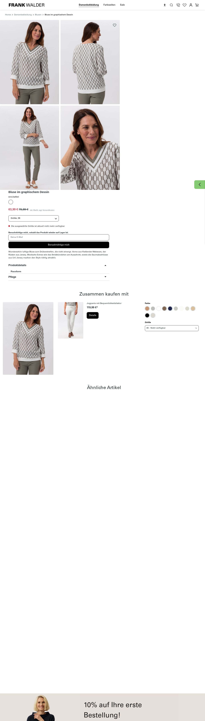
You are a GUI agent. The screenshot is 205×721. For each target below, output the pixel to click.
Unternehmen (138, 678)
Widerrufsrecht (98, 687)
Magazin (62, 694)
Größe (148, 232)
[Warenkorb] (197, 5)
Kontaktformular (66, 691)
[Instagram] (169, 684)
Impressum (96, 683)
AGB (134, 659)
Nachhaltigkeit (136, 683)
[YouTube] (175, 684)
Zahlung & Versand (67, 687)
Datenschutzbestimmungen (94, 659)
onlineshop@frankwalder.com (24, 696)
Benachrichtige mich (163, 75)
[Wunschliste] (184, 5)
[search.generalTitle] (171, 5)
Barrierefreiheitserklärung (103, 698)
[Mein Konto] (191, 5)
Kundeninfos (66, 678)
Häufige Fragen (65, 683)
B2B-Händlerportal (138, 698)
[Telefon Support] (178, 5)
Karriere (133, 687)
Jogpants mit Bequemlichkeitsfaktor (104, 213)
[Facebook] (163, 684)
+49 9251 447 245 (21, 691)
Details (92, 224)
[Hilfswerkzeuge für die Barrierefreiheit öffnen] (165, 5)
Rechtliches (98, 678)
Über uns (133, 691)
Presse (132, 694)
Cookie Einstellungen (101, 702)
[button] (161, 98)
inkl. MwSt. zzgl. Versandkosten (162, 40)
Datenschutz (96, 694)
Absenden (129, 647)
